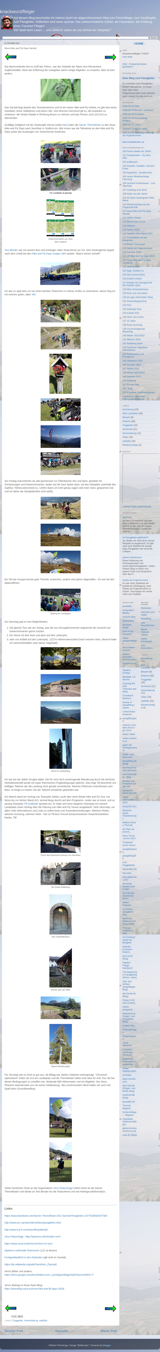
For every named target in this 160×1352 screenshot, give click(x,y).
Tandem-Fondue (126, 671)
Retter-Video (128, 734)
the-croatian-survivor (128, 648)
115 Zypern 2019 (131, 229)
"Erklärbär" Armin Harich (129, 843)
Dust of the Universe (127, 632)
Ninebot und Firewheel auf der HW (129, 784)
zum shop (127, 57)
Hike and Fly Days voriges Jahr (49, 253)
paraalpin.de (128, 1101)
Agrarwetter (128, 621)
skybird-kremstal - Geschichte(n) (129, 657)
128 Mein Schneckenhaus (135, 289)
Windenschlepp (130, 445)
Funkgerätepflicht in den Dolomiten (23, 1257)
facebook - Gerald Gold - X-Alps (129, 886)
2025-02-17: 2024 (131, 124)
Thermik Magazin (126, 1107)
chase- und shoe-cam (128, 755)
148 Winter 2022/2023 (133, 372)
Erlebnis (126, 421)
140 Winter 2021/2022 (133, 335)
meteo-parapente (127, 1008)
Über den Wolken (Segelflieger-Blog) (129, 985)
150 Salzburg (129, 380)
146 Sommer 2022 (131, 365)
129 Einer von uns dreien (135, 293)
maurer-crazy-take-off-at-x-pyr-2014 (129, 728)
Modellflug (146, 618)
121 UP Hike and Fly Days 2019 (138, 256)
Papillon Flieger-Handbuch (127, 965)
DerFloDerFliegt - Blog (129, 775)
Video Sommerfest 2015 (128, 800)
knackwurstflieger (17, 11)
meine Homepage (146, 640)
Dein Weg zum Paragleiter (138, 78)
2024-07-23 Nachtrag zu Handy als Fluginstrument (138, 134)
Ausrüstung (128, 409)
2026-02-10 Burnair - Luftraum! (137, 110)
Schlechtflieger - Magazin (129, 1113)
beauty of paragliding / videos (128, 705)
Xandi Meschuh (127, 1044)
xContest (126, 1075)
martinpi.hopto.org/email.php (136, 506)
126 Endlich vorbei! (132, 278)
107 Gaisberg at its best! (134, 190)
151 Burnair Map (130, 384)
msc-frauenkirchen (148, 624)
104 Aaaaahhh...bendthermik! (137, 172)
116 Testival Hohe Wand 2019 (137, 233)
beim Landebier (130, 413)
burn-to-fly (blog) (127, 957)
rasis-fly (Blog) (129, 1135)
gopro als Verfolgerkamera (129, 748)
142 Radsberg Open (132, 343)
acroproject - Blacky (128, 611)
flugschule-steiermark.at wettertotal (129, 1062)
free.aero (127, 873)
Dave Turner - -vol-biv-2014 (129, 837)
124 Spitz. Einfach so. (133, 270)
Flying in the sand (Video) (128, 1001)
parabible (127, 606)
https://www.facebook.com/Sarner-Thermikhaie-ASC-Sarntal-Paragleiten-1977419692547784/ (55, 1215)
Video (125, 437)
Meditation (146, 608)
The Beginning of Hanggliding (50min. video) (129, 975)
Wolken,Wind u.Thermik (129, 824)
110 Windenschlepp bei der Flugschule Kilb (136, 205)
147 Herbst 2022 (130, 368)
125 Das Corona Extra (133, 274)
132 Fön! (126, 305)
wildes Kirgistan (126, 904)
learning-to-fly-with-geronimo (129, 769)
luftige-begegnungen (129, 1069)
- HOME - (139, 43)
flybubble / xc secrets (129, 678)
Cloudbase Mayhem (127, 697)
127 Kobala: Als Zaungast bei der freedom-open (137, 284)
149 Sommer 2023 (131, 376)
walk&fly (43, 1320)
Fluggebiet (17, 1320)
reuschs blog (128, 617)
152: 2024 (127, 388)
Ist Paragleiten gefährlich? (135, 537)
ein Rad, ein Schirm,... (128, 830)
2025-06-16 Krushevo (133, 114)
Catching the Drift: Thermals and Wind (129, 687)
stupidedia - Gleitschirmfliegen (129, 1122)
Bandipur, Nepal (127, 626)
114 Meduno (128, 225)
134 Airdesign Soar (132, 309)
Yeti (34, 294)
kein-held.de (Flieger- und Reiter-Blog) (128, 1088)
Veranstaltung (31, 1320)
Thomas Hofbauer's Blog (127, 931)
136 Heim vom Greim (133, 317)
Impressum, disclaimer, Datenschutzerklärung (134, 397)
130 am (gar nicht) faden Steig (137, 297)
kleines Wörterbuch (132, 557)
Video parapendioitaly (129, 641)
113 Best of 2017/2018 (133, 221)
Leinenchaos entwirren (128, 713)
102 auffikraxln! (130, 162)
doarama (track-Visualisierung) (129, 814)
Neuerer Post (13, 1331)
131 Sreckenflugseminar (134, 301)
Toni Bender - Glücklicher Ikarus (129, 896)
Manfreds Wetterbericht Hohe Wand (129, 921)
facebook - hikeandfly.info (129, 791)
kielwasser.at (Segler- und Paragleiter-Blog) (128, 1017)
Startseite (61, 1331)
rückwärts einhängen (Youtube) (127, 1052)
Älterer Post (108, 1331)
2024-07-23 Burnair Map (134, 128)
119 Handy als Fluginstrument (137, 248)
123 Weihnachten (131, 266)
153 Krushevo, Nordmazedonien (138, 392)
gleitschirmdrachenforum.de (129, 1129)
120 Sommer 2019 (131, 252)
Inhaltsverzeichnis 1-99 (133, 142)
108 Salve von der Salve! (135, 194)
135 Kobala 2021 (131, 313)
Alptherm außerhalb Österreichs (22, 1250)
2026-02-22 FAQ (130, 106)
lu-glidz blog (128, 1025)
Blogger (107, 1345)
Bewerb (126, 417)
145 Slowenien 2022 (132, 360)
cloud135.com (129, 806)
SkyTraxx (127, 517)
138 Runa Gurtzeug (132, 325)
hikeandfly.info (129, 869)
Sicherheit (127, 429)
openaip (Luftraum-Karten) (127, 949)
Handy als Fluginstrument (135, 580)
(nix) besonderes (147, 646)
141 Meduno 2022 (131, 339)
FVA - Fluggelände (128, 864)
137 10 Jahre (129, 321)
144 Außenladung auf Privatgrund (133, 355)
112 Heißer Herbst (131, 217)
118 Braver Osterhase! (133, 244)
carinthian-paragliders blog (128, 912)
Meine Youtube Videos (145, 632)
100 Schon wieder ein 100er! (136, 151)
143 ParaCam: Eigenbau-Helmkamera (135, 348)
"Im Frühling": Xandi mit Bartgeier (129, 940)
